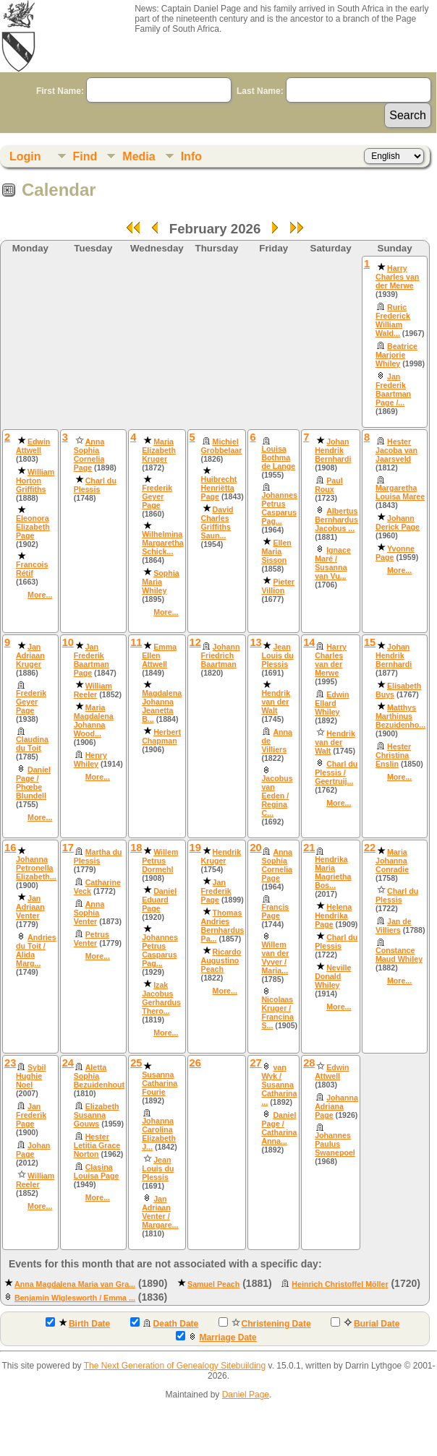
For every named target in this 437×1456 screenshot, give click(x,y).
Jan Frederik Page (216, 891)
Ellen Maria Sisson (276, 551)
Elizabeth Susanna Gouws (96, 1115)
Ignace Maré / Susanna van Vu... (333, 563)
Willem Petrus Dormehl (160, 861)
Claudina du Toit (32, 743)
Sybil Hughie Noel (31, 1076)
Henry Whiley (90, 759)
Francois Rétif (32, 568)
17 (68, 847)
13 (255, 642)
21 (309, 847)
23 (10, 1063)
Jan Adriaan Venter (30, 907)
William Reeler (93, 690)
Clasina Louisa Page (96, 1171)
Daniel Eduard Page (159, 900)
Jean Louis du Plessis (277, 655)
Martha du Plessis (98, 856)
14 (309, 642)
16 (10, 847)
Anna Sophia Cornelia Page (89, 454)
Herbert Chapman (161, 736)
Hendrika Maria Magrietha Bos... (333, 872)
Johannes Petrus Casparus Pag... (279, 508)
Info (191, 156)
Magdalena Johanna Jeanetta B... (162, 706)
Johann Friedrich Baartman (220, 655)
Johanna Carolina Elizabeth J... (159, 1133)
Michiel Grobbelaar (221, 446)
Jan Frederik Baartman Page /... (393, 389)
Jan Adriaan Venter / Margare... (160, 1211)
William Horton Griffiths (35, 481)
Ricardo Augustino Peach (221, 960)
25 (136, 1063)
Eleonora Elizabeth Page (33, 527)
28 (309, 1063)
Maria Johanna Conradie (392, 861)
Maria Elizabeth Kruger (159, 450)
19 (195, 847)
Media (138, 156)
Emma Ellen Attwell (159, 655)
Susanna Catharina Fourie (159, 1083)
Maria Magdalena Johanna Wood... (94, 720)
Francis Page (275, 911)
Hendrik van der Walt (275, 702)
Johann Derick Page (398, 522)
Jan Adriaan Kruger (30, 655)
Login (25, 156)
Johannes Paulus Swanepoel (335, 1144)
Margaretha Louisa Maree (400, 492)
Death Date (164, 1323)
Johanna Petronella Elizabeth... (36, 868)
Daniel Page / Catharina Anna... (279, 1128)
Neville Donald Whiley (333, 976)
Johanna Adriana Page (336, 1106)
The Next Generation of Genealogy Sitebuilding (175, 1366)
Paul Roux (329, 485)
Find (85, 156)
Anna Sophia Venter (89, 913)
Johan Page (33, 1149)
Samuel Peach (213, 1284)
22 (370, 847)
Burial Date (365, 1323)
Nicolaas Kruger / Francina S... (277, 1012)
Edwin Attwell (33, 446)
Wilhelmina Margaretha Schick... (162, 543)
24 (68, 1063)
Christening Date (264, 1323)
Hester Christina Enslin (393, 755)
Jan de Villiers (394, 925)
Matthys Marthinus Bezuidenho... (400, 716)
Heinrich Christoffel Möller (340, 1284)
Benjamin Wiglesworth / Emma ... (74, 1297)
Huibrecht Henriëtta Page (219, 488)
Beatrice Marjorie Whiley (396, 355)
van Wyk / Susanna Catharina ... (279, 1084)
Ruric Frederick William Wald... (393, 320)
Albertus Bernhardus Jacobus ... (336, 520)
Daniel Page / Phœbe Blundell (33, 782)
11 (136, 642)
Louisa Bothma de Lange (278, 457)
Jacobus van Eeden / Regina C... (276, 795)
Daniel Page (245, 1395)
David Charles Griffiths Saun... (217, 522)
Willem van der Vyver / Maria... (275, 957)
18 (136, 847)
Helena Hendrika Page (333, 916)
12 (195, 642)
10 (68, 642)
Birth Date (78, 1323)
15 (370, 642)
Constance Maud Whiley (399, 954)
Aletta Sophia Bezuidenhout (99, 1076)
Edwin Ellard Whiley (332, 703)
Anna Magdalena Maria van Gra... (74, 1284)
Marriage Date (216, 1337)
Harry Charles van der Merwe (397, 277)
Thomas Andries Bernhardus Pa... (223, 925)
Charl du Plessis (95, 485)
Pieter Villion (277, 586)
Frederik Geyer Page (157, 496)
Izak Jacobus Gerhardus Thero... (161, 998)
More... (39, 594)
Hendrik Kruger (221, 856)
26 (195, 1063)
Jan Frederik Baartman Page (91, 659)
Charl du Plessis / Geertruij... (336, 772)
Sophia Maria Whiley (160, 582)
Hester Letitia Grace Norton (97, 1145)
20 (255, 847)
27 (255, 1063)
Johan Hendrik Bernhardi (333, 450)
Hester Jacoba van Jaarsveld (396, 450)
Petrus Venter (91, 938)
